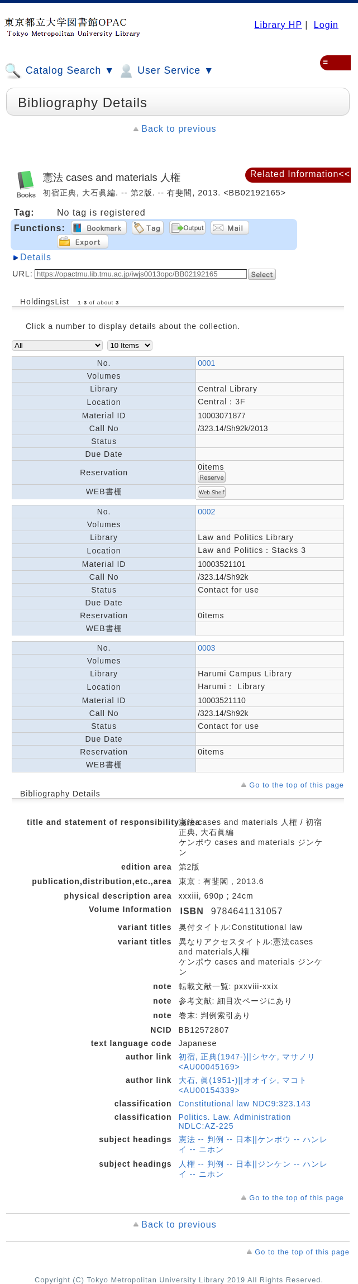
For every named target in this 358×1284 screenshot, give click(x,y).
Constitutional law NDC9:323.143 (245, 1103)
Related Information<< (300, 174)
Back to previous (178, 128)
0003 (206, 647)
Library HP (278, 25)
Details (35, 257)
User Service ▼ (165, 71)
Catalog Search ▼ (59, 71)
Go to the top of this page (296, 785)
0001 (206, 363)
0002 (206, 511)
